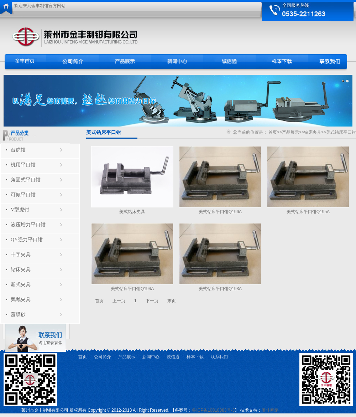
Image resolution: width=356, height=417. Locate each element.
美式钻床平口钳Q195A (308, 211)
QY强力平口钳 (27, 239)
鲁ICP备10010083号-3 (213, 410)
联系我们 (219, 356)
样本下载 (195, 356)
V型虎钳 (20, 209)
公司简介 (102, 356)
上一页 (118, 300)
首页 (272, 132)
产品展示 (290, 132)
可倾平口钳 (23, 194)
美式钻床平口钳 (341, 132)
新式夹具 (21, 284)
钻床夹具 (21, 269)
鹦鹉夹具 (21, 299)
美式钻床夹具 (132, 211)
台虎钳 (18, 150)
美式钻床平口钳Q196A (220, 211)
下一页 (152, 300)
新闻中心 (150, 356)
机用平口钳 (23, 165)
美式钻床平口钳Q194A (132, 288)
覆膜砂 (18, 314)
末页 (171, 300)
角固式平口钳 (26, 179)
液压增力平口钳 (28, 224)
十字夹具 (21, 254)
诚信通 (173, 356)
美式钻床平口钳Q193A (220, 288)
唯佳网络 (270, 410)
